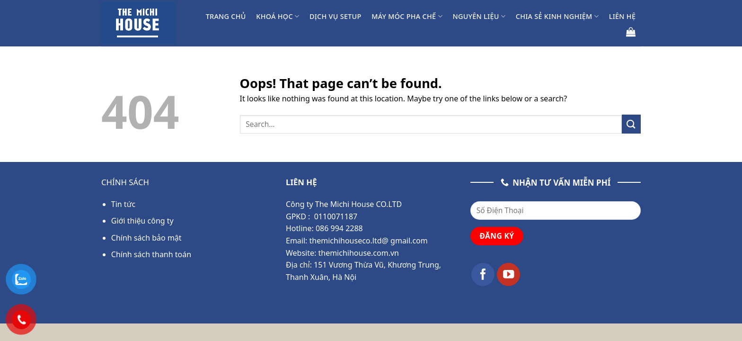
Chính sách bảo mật (146, 238)
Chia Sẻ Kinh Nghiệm (557, 16)
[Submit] (631, 124)
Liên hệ (622, 16)
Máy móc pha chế (406, 16)
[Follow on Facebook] (483, 274)
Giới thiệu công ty (142, 220)
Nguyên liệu (478, 16)
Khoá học (277, 16)
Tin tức (123, 204)
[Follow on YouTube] (508, 274)
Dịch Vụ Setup (335, 16)
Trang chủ (226, 16)
